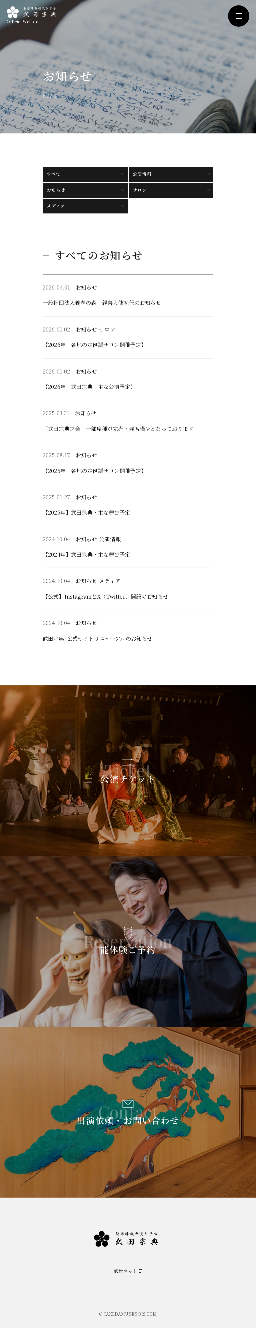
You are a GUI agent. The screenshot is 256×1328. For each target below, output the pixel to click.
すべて (54, 174)
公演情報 (142, 174)
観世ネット (126, 1271)
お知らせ (56, 190)
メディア (56, 206)
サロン (140, 190)
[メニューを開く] (238, 16)
